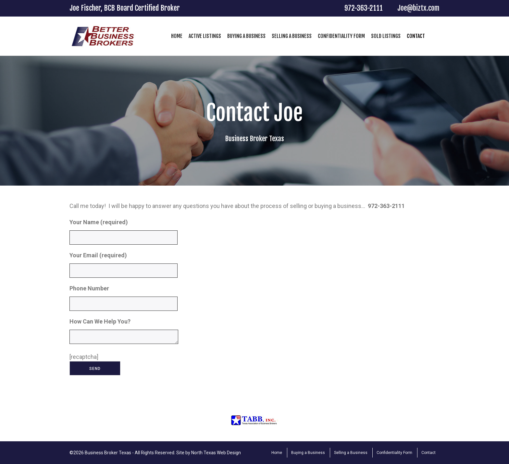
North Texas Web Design (216, 452)
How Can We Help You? (123, 334)
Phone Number (123, 300)
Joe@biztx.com (418, 8)
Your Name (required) (123, 234)
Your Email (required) (123, 267)
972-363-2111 (363, 8)
